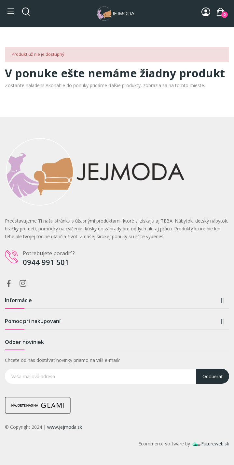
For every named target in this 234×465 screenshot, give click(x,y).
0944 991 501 (46, 262)
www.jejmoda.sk (64, 427)
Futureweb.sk (210, 444)
